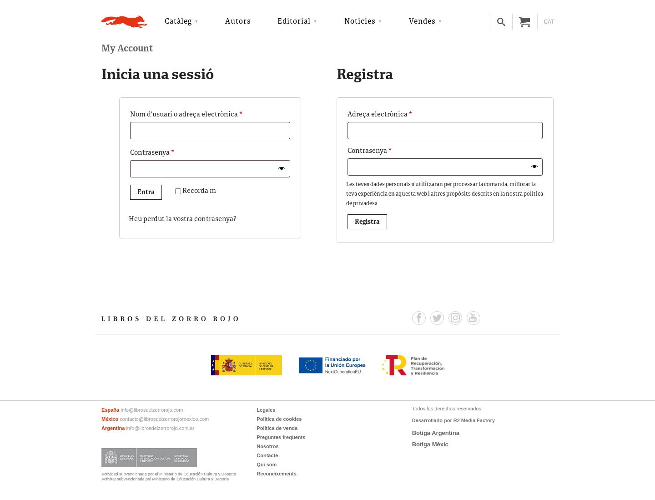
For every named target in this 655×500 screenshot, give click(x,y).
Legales (266, 410)
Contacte (267, 455)
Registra (367, 222)
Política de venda (277, 428)
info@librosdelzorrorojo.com (152, 410)
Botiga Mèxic (430, 444)
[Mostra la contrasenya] (281, 169)
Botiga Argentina (435, 432)
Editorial (294, 21)
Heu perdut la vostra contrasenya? (183, 219)
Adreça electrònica (396, 113)
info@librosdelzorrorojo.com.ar (160, 428)
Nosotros (267, 446)
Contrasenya (168, 151)
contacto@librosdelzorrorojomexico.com (164, 419)
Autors (238, 21)
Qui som (267, 464)
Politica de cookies (279, 419)
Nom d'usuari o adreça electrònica (202, 113)
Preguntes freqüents (281, 437)
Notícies (360, 21)
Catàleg (178, 21)
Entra (146, 193)
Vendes (422, 21)
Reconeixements (276, 473)
